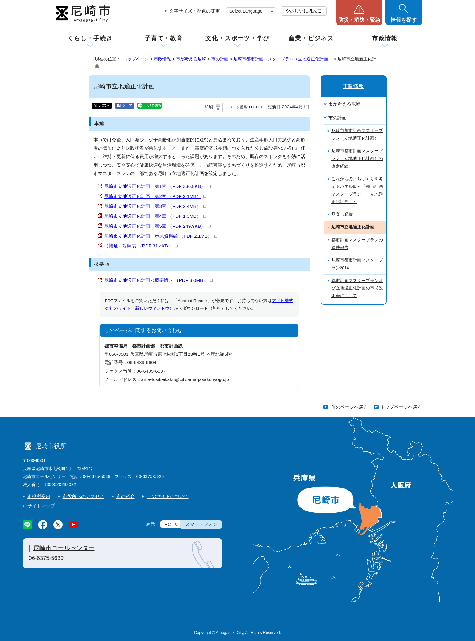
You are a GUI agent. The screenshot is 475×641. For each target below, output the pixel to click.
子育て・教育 (164, 38)
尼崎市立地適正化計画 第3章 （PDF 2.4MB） (155, 206)
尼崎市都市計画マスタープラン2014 (357, 264)
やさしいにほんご (303, 10)
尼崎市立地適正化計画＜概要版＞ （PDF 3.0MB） (158, 280)
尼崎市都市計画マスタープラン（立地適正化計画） (282, 58)
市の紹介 (125, 496)
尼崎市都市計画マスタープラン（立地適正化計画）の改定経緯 (357, 158)
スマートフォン (201, 524)
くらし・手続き (90, 38)
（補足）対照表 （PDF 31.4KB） (141, 245)
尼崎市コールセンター (64, 548)
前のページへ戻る (349, 407)
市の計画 (219, 58)
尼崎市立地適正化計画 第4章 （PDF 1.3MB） (155, 216)
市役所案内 (38, 496)
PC (168, 524)
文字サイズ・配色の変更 (194, 11)
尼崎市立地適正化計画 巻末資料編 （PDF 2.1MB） (161, 236)
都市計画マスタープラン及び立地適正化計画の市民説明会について (357, 288)
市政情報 (385, 38)
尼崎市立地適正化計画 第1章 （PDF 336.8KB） (157, 186)
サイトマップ (41, 505)
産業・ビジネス (311, 38)
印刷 (208, 107)
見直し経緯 (342, 214)
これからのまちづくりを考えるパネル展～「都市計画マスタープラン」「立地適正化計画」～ (357, 190)
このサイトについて (168, 496)
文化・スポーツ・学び (237, 38)
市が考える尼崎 (191, 58)
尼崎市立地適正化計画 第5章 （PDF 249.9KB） (157, 226)
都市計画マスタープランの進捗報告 (357, 244)
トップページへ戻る (401, 407)
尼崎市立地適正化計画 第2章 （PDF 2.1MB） (155, 196)
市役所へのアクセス (83, 496)
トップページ (136, 58)
